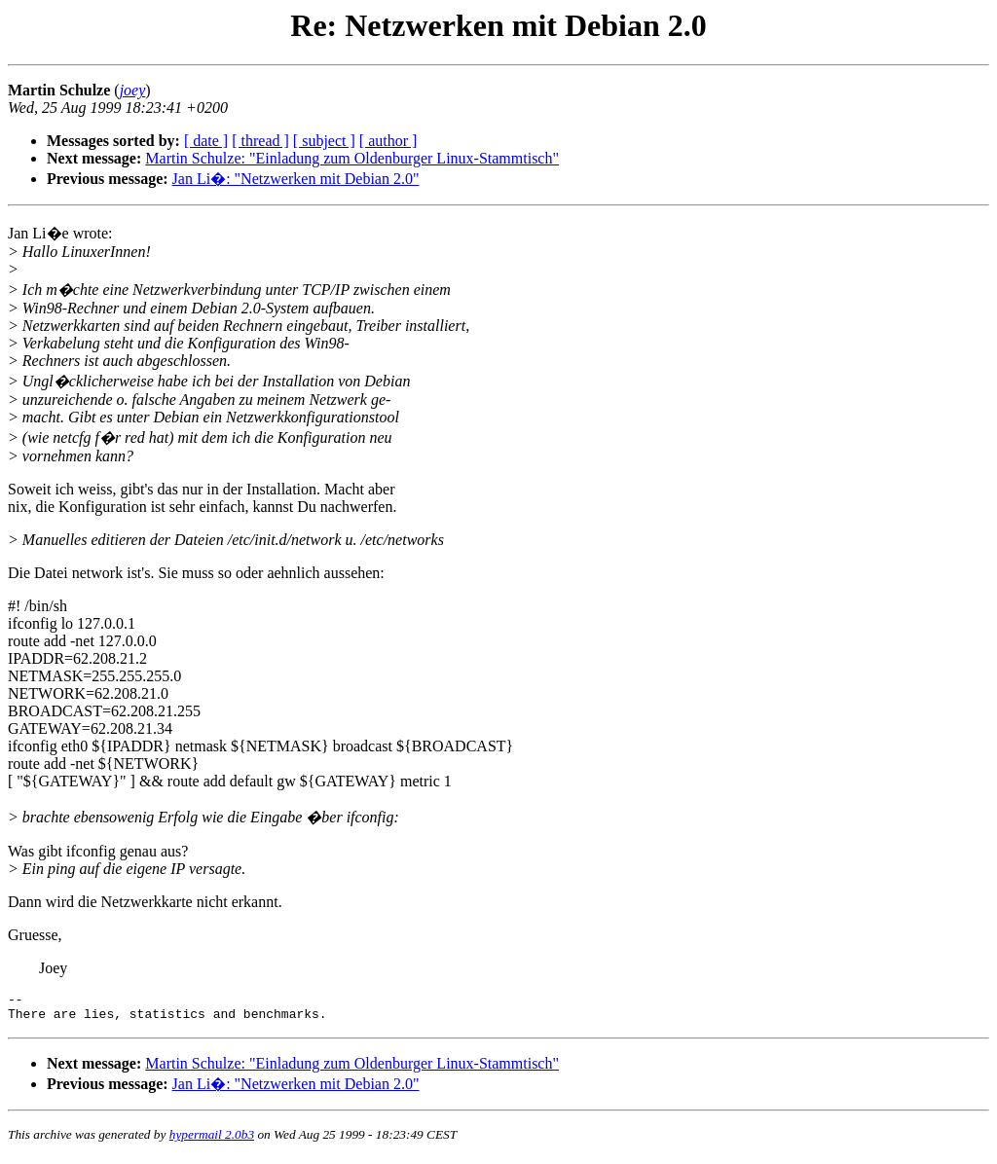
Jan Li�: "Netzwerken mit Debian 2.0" (296, 178)
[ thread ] (260, 140)
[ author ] (388, 140)
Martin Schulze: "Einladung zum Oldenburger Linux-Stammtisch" (352, 158)
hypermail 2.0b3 (211, 1140)
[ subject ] (324, 140)
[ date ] (206, 140)
